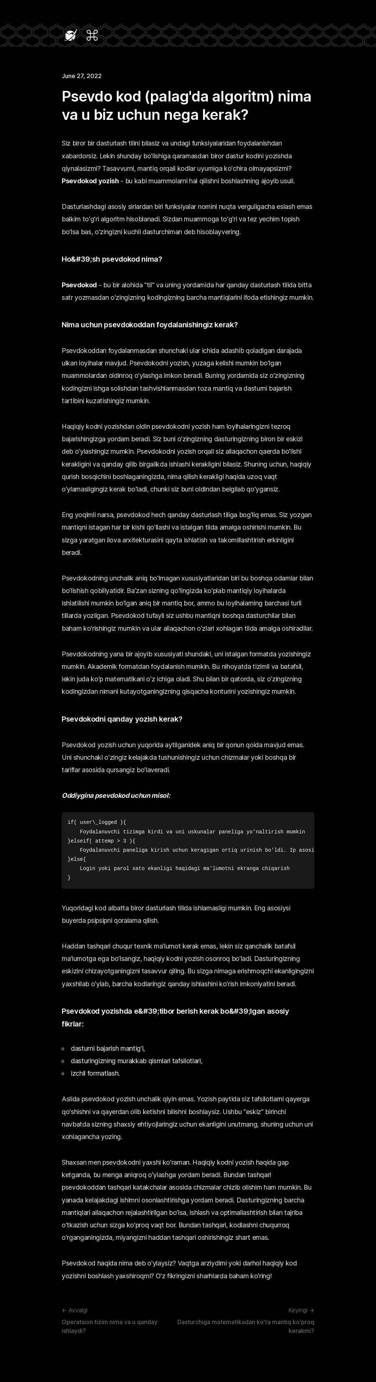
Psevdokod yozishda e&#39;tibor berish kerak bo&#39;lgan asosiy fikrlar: (175, 1017)
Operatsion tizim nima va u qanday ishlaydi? (115, 1320)
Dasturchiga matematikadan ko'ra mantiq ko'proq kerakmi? (241, 1320)
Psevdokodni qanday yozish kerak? (122, 719)
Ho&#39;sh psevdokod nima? (112, 259)
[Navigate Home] (71, 35)
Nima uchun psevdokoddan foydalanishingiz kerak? (150, 324)
